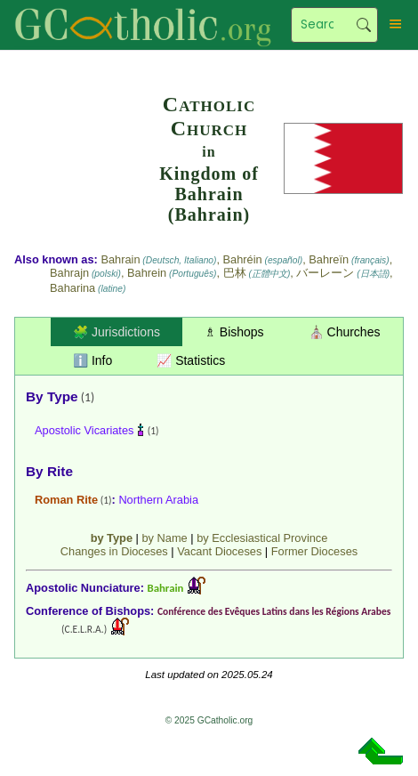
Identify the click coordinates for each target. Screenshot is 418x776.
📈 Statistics (191, 360)
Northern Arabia (158, 499)
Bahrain (166, 587)
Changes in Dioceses (114, 551)
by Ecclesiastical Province (262, 538)
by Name (164, 538)
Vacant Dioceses (219, 551)
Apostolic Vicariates (84, 430)
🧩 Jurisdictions (116, 332)
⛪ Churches (345, 332)
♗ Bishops (234, 332)
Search (363, 25)
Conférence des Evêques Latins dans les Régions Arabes (273, 611)
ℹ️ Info (92, 360)
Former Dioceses (314, 551)
